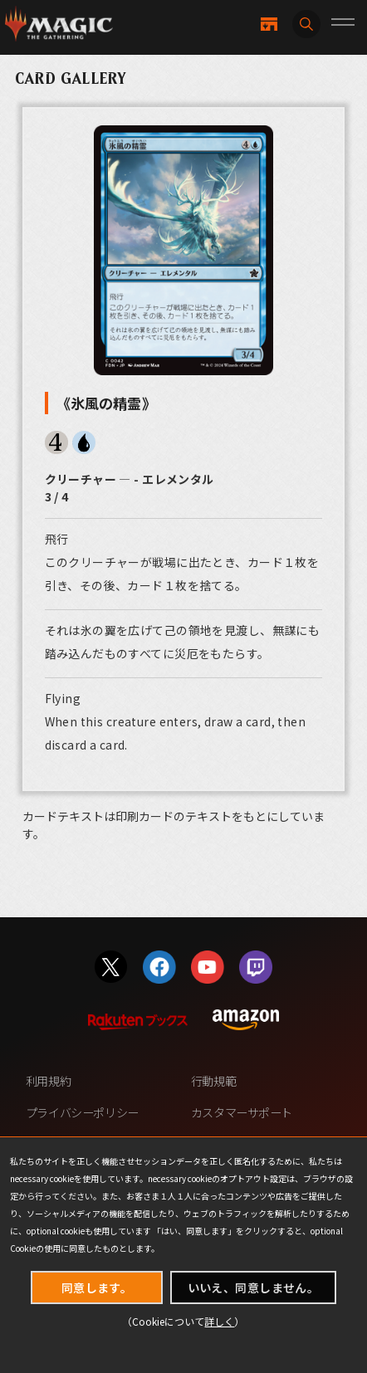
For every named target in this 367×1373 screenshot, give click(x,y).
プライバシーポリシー (82, 1112)
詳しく (219, 1321)
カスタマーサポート (241, 1112)
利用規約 (48, 1081)
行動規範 (213, 1081)
